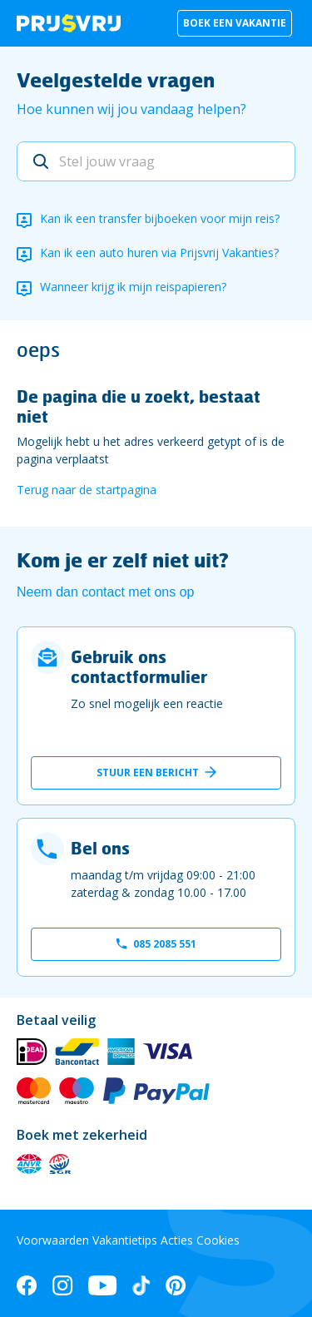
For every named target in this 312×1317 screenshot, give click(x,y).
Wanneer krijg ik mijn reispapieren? (133, 287)
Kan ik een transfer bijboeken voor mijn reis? (160, 218)
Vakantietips (124, 1240)
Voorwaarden (53, 1240)
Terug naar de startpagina (86, 490)
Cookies (218, 1240)
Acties (177, 1240)
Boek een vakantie (234, 23)
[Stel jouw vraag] (156, 161)
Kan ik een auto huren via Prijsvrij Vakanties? (159, 252)
